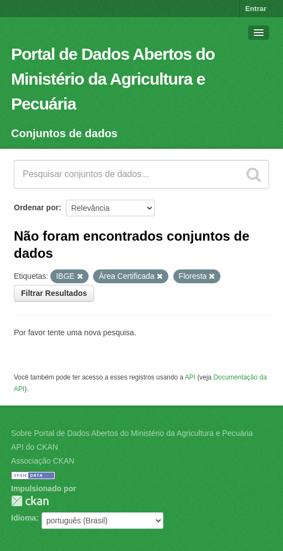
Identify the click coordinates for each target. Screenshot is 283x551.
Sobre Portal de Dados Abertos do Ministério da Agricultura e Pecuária (132, 433)
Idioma (23, 517)
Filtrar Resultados (54, 293)
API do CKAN (34, 447)
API (190, 377)
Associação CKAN (42, 460)
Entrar (255, 8)
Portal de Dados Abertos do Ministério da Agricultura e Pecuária (113, 79)
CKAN (30, 501)
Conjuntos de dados (64, 133)
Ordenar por (36, 207)
